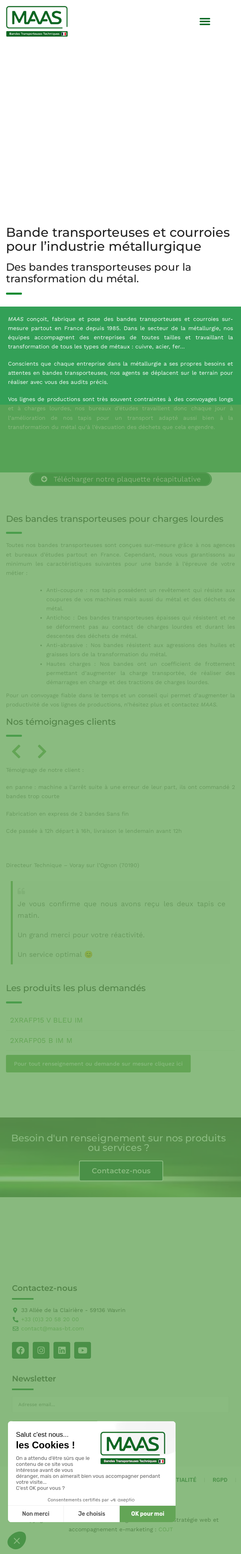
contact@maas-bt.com (52, 1328)
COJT (165, 1529)
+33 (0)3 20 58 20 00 (50, 1319)
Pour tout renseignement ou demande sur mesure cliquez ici (98, 1063)
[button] (205, 21)
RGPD (220, 1480)
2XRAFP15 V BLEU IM (46, 1020)
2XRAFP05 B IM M (41, 1040)
